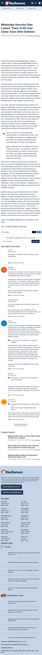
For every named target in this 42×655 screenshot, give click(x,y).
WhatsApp (24, 61)
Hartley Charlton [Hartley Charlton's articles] (5, 522)
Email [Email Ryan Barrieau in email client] (22, 533)
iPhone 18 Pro (7, 8)
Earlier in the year (7, 192)
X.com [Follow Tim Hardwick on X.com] (26, 519)
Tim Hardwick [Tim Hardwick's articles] (24, 515)
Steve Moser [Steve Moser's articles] (4, 536)
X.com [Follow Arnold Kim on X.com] (6, 505)
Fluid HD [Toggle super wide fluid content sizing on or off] (28, 650)
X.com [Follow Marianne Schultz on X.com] (26, 526)
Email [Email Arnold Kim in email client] (2, 505)
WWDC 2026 (32, 8)
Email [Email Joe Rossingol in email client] (22, 512)
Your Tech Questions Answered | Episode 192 (21, 637)
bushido (10, 373)
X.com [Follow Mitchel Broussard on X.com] (6, 519)
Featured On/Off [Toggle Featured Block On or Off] (6, 650)
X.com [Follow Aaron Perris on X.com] (26, 540)
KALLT (10, 321)
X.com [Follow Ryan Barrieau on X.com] (26, 533)
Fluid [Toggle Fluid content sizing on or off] (24, 650)
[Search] (36, 3)
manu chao (11, 399)
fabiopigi (11, 267)
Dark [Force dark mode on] (2, 652)
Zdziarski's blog (14, 220)
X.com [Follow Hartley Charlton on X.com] (6, 526)
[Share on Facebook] (39, 232)
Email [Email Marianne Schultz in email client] (22, 526)
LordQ (10, 250)
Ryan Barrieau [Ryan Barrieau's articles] (25, 529)
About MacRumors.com (11, 487)
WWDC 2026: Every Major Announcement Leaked (23, 562)
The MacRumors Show (15, 595)
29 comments (5, 232)
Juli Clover (37, 449)
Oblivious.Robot (13, 300)
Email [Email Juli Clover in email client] (2, 512)
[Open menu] (2, 3)
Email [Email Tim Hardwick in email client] (22, 519)
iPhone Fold (19, 8)
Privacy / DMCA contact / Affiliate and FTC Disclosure (14, 644)
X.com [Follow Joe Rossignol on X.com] (26, 512)
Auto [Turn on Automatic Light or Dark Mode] (33, 650)
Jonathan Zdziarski (11, 226)
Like (17, 262)
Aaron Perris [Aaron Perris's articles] (24, 536)
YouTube (8, 547)
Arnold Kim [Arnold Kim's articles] (4, 501)
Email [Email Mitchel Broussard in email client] (2, 519)
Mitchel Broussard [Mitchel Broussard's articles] (6, 515)
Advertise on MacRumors (12, 492)
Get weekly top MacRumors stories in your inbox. (21, 238)
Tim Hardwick (36, 440)
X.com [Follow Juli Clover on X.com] (6, 512)
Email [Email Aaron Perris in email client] (22, 540)
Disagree (21, 262)
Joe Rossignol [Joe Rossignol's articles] (25, 508)
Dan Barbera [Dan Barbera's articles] (4, 529)
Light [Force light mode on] (36, 650)
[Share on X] (34, 232)
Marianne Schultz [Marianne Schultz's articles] (25, 522)
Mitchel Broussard (33, 35)
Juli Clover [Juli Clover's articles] (4, 508)
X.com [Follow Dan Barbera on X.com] (6, 533)
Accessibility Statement (7, 647)
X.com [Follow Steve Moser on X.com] (6, 540)
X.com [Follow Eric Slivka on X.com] (26, 505)
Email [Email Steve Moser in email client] (2, 540)
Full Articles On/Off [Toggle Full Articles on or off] (16, 650)
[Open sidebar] (39, 3)
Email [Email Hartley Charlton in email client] (2, 526)
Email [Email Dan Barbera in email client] (2, 533)
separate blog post (7, 114)
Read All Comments (21, 425)
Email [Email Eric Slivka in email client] (22, 505)
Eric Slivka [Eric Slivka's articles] (24, 501)
